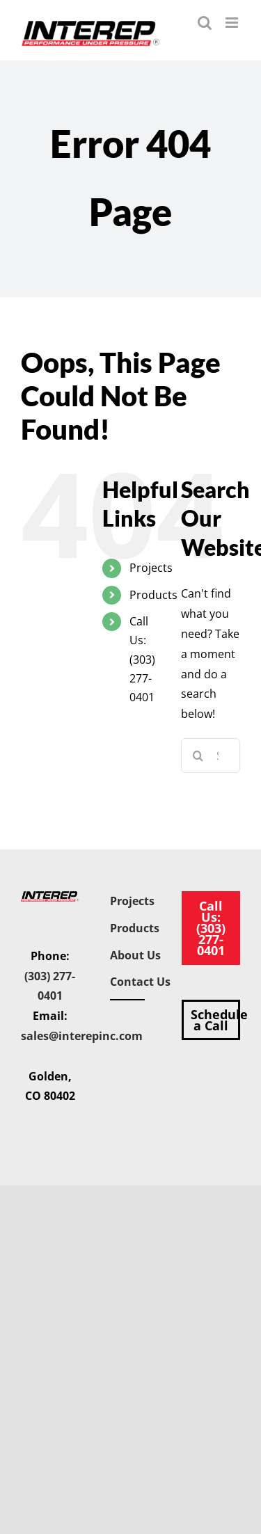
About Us (135, 955)
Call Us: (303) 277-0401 (142, 659)
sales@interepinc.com (82, 1036)
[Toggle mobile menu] (233, 22)
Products (153, 594)
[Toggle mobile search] (205, 22)
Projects (151, 567)
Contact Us (140, 981)
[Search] (198, 755)
